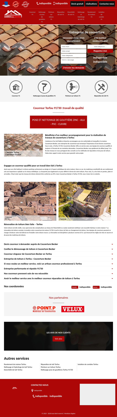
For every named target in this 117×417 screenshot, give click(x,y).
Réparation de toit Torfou (50, 364)
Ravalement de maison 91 (88, 14)
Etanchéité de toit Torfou (13, 370)
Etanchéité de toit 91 (68, 13)
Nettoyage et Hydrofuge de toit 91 (77, 15)
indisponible (46, 3)
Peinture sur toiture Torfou (51, 367)
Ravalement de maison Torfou (15, 364)
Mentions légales (69, 413)
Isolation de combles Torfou (88, 364)
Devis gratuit (78, 4)
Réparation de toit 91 (58, 13)
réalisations (92, 4)
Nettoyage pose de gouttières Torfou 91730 (57, 370)
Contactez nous (107, 4)
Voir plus (58, 338)
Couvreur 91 (32, 13)
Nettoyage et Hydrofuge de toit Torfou (18, 367)
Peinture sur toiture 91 (50, 15)
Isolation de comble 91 (97, 15)
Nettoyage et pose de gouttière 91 (41, 17)
